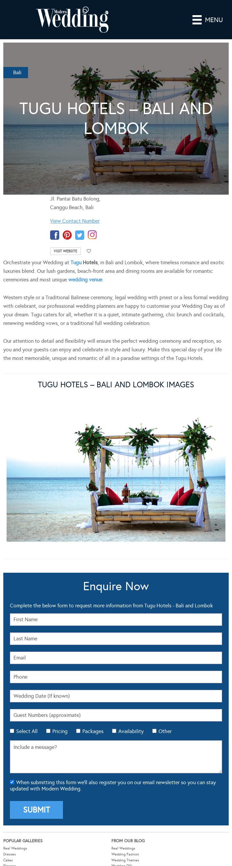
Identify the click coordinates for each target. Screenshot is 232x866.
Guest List (11, 769)
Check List (11, 775)
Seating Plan (13, 763)
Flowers (9, 733)
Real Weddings (15, 715)
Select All (27, 598)
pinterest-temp (67, 235)
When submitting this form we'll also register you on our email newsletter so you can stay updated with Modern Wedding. (113, 652)
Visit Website (65, 251)
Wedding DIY (121, 733)
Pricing (60, 598)
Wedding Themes (125, 727)
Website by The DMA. (176, 852)
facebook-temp (54, 235)
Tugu (76, 262)
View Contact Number (75, 221)
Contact (117, 781)
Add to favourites (89, 251)
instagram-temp (92, 235)
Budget (8, 781)
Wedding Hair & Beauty (130, 739)
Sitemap (118, 787)
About (116, 769)
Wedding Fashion (125, 721)
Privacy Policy (114, 859)
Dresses (9, 721)
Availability (131, 598)
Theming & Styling (18, 739)
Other (165, 598)
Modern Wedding (116, 833)
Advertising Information (130, 775)
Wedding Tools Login (128, 763)
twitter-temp (79, 235)
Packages (92, 598)
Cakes (8, 727)
